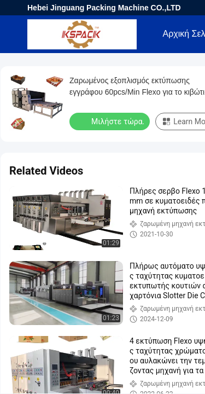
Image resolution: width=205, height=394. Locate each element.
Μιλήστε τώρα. (110, 120)
